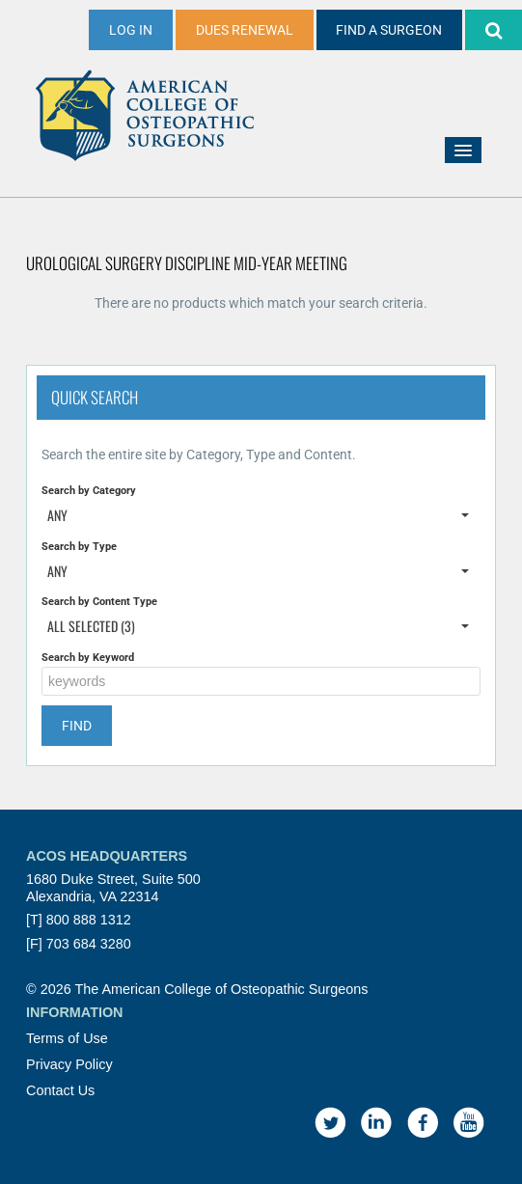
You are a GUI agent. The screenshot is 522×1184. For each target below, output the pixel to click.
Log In (130, 30)
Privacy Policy (69, 1064)
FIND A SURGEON (389, 30)
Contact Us (60, 1090)
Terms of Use (67, 1038)
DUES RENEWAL (244, 30)
